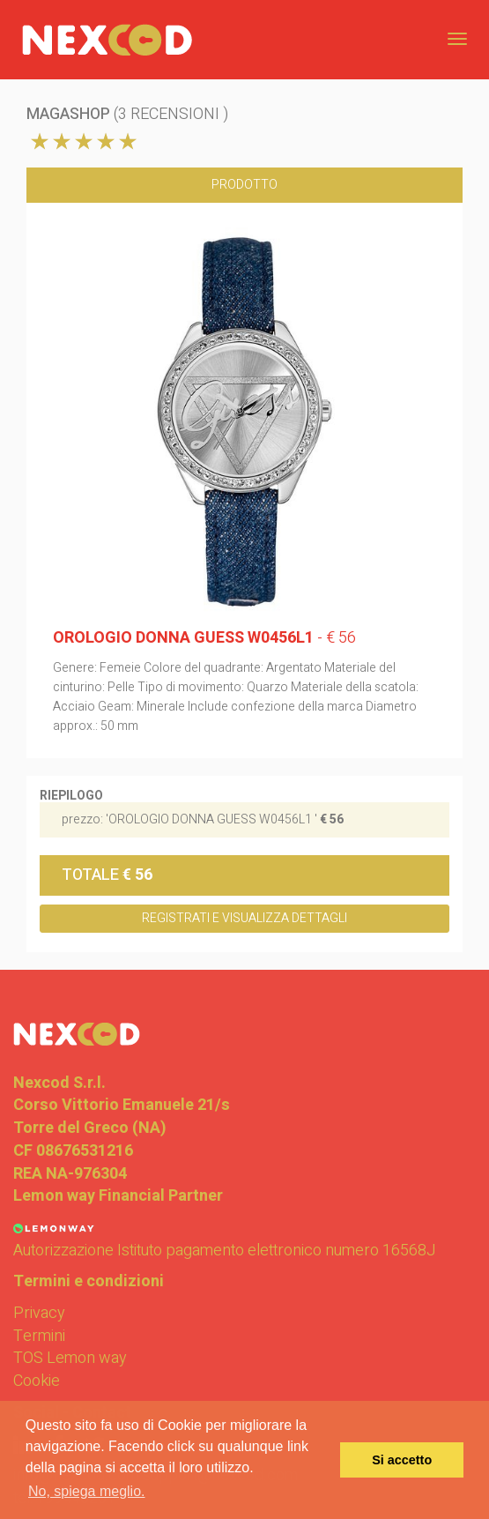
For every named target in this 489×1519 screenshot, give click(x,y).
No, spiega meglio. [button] (86, 1491)
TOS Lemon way (70, 1358)
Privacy (39, 1313)
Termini (39, 1336)
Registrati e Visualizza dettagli (244, 918)
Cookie (36, 1381)
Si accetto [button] (402, 1460)
